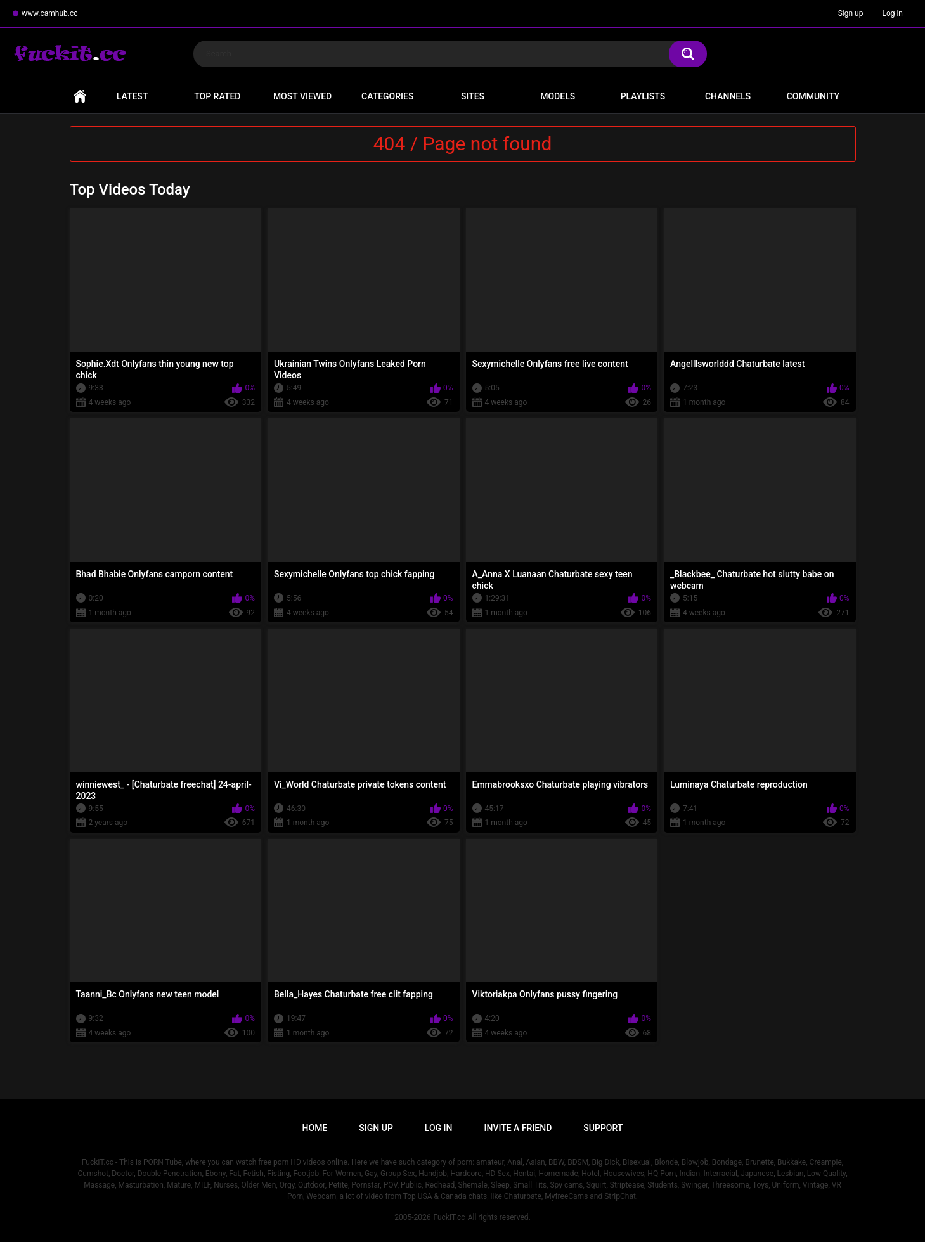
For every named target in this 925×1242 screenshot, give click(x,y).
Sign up (851, 13)
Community (813, 96)
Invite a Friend (518, 1128)
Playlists (643, 96)
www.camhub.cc (50, 13)
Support (603, 1128)
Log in (892, 13)
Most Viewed (302, 96)
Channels (728, 96)
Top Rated (217, 96)
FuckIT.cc (449, 1217)
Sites (472, 96)
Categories (387, 96)
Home (80, 96)
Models (557, 96)
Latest (132, 96)
